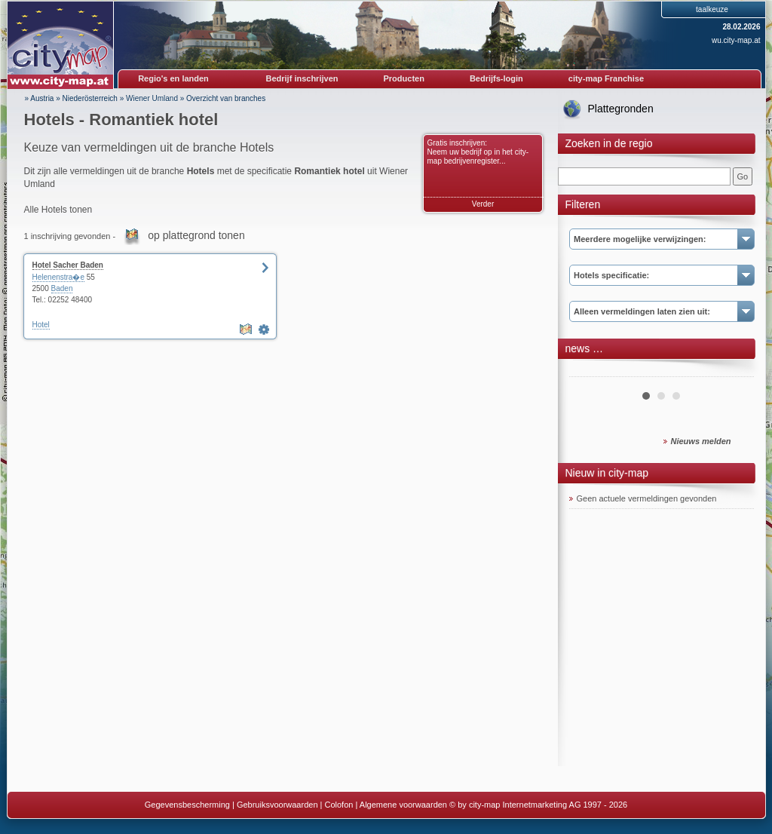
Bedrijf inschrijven (302, 78)
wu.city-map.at (736, 40)
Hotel (41, 324)
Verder (483, 204)
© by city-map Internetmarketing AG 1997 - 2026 (538, 804)
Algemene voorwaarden (403, 804)
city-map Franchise (606, 78)
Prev (589, 371)
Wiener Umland (152, 98)
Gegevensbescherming (187, 804)
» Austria (39, 98)
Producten (403, 78)
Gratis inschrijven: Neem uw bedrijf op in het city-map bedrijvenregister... (478, 152)
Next (734, 371)
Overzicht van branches (225, 98)
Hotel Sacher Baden (67, 265)
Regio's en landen (173, 78)
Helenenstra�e (58, 277)
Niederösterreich (90, 98)
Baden (62, 288)
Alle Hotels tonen (58, 209)
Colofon (339, 804)
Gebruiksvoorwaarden (277, 804)
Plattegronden (621, 109)
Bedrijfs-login (496, 78)
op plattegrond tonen (196, 235)
